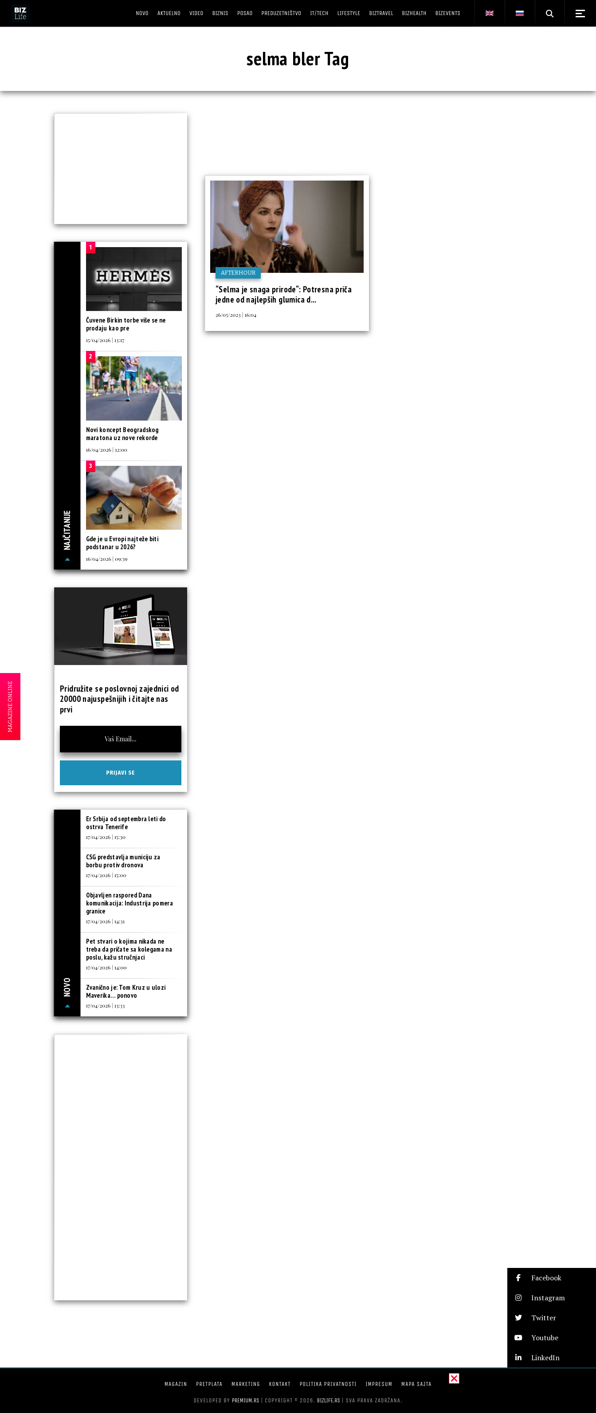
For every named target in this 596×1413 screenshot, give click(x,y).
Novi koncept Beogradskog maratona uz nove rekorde (122, 433)
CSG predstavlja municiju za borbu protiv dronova (123, 861)
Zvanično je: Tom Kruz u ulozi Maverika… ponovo (126, 991)
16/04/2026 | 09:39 (107, 558)
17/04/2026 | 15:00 (106, 874)
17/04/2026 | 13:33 (105, 1005)
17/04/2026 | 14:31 (105, 921)
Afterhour (238, 272)
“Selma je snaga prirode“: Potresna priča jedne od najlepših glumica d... (284, 294)
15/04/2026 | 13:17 (105, 339)
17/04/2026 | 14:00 (106, 967)
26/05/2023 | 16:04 (236, 314)
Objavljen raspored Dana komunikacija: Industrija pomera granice (129, 903)
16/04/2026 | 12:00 (106, 449)
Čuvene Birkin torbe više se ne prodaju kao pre (126, 324)
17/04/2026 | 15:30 (105, 836)
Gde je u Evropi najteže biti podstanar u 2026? (122, 543)
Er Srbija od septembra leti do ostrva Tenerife (126, 823)
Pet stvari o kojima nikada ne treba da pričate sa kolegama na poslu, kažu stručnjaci (129, 949)
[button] (551, 1278)
